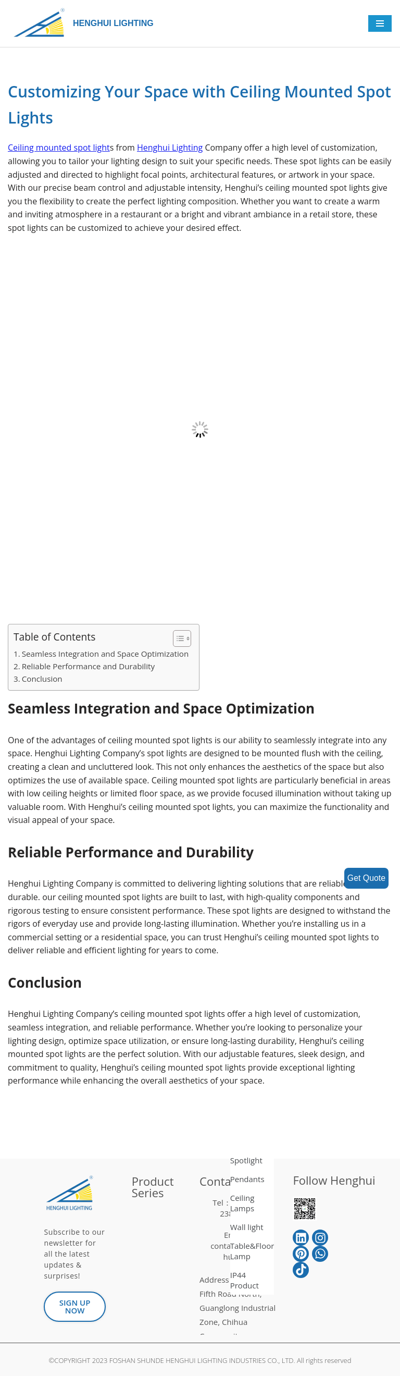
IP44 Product (244, 1280)
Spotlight (246, 1160)
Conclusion (42, 678)
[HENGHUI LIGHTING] (42, 23)
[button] (177, 638)
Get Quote (366, 878)
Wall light (247, 1227)
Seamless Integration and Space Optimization (105, 653)
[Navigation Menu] (380, 23)
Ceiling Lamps (242, 1203)
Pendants (247, 1179)
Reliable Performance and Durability (88, 666)
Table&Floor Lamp (252, 1250)
